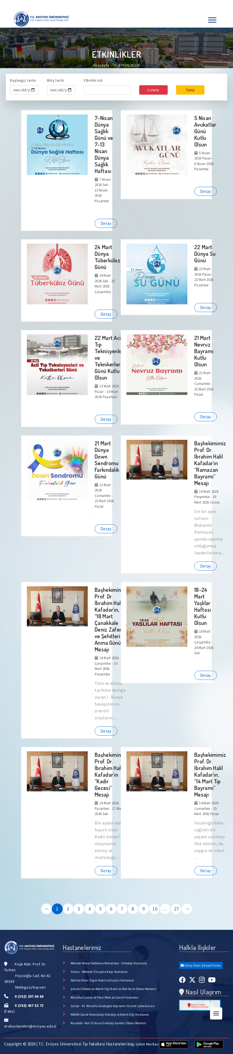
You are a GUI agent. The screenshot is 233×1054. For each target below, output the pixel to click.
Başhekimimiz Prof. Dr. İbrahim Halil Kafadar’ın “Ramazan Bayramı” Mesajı (210, 463)
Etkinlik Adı (93, 80)
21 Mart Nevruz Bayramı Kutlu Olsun (203, 351)
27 (176, 909)
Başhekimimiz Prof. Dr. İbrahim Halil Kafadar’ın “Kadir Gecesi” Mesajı (111, 774)
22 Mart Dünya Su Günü (205, 254)
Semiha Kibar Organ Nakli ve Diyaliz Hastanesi (102, 980)
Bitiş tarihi (55, 80)
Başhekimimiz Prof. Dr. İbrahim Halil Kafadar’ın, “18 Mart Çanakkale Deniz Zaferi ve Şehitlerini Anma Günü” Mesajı (111, 619)
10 (155, 909)
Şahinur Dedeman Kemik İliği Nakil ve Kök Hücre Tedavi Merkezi (113, 989)
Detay (106, 223)
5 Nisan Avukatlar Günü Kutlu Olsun (205, 131)
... (165, 909)
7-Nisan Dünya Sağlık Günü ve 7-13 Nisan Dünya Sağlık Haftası (104, 144)
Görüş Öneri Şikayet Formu (201, 965)
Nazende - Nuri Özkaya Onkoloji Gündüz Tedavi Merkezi (108, 1023)
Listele (153, 89)
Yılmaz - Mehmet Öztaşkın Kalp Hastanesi (99, 972)
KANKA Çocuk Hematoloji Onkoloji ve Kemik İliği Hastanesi (110, 1014)
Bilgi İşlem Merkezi (144, 1044)
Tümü (190, 89)
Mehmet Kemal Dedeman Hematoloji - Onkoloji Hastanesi (109, 963)
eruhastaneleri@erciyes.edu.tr (30, 1026)
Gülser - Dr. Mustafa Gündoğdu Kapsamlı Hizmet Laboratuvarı (113, 1006)
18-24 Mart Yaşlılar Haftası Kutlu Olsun (202, 606)
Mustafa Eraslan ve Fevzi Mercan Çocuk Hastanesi (104, 997)
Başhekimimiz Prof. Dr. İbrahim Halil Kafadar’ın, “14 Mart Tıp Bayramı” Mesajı (210, 774)
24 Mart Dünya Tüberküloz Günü (107, 257)
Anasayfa (101, 65)
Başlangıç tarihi (23, 80)
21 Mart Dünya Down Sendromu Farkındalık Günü (107, 460)
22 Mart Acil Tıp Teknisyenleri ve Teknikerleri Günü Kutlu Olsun (110, 357)
